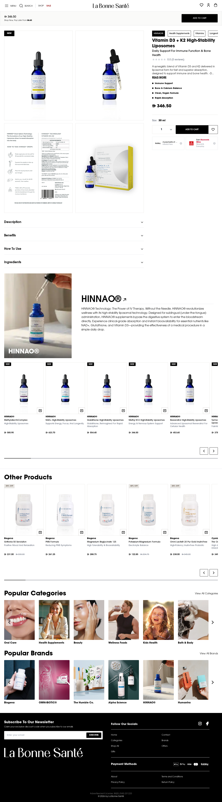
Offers (165, 746)
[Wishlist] (201, 6)
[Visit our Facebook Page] (207, 724)
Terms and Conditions (172, 777)
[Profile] (208, 6)
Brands (165, 741)
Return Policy (168, 782)
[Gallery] (111, 411)
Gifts (113, 752)
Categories (116, 741)
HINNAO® (158, 34)
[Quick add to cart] (40, 410)
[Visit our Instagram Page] (200, 724)
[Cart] (215, 6)
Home (114, 735)
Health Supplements (179, 34)
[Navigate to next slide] (212, 622)
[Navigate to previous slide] (9, 622)
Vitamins (199, 34)
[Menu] (10, 5)
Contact (166, 735)
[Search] (26, 6)
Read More (159, 78)
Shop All (115, 746)
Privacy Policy (118, 782)
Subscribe (94, 735)
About (114, 777)
